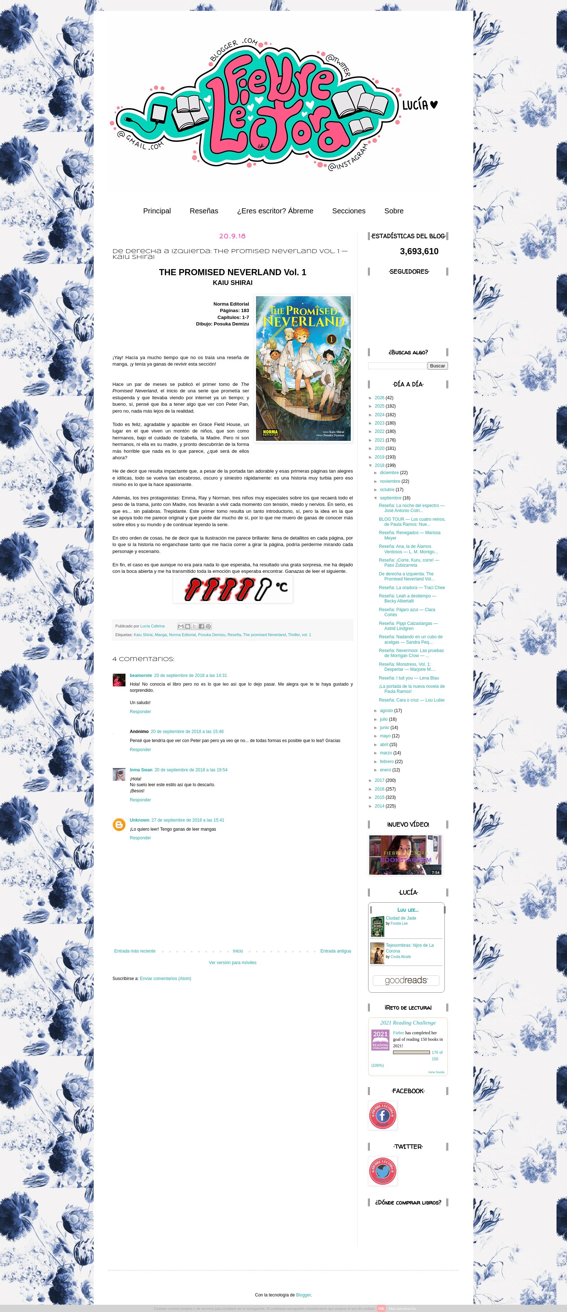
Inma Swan (141, 769)
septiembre (391, 497)
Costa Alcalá (401, 957)
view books (436, 1072)
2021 (380, 440)
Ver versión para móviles (232, 962)
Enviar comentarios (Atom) (165, 978)
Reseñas (204, 211)
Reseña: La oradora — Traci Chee (412, 587)
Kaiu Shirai (143, 634)
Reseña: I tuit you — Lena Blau (409, 678)
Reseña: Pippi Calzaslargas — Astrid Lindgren (408, 626)
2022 (380, 431)
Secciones (349, 211)
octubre (388, 489)
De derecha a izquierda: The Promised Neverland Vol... (407, 576)
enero (386, 769)
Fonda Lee (399, 923)
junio (385, 727)
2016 (380, 789)
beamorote (141, 675)
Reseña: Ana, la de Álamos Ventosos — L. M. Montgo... (408, 549)
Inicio (238, 951)
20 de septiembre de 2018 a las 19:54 (191, 769)
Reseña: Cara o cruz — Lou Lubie (411, 700)
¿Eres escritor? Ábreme (275, 211)
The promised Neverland (264, 634)
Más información (402, 1308)
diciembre (390, 472)
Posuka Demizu (212, 634)
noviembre (390, 481)
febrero (387, 761)
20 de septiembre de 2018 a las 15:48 (187, 731)
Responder (140, 711)
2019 (380, 457)
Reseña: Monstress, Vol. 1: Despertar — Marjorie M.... (407, 667)
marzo (386, 752)
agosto (387, 710)
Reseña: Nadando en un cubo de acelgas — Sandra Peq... (411, 639)
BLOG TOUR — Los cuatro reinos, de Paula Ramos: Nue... (412, 522)
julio (384, 719)
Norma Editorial (182, 634)
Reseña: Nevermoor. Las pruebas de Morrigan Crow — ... (411, 653)
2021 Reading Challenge (408, 1022)
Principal (157, 211)
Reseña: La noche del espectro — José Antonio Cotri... (411, 508)
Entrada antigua (335, 951)
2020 (380, 448)
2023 (380, 423)
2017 (380, 780)
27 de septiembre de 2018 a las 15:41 (188, 820)
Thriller (293, 634)
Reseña (234, 634)
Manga (161, 634)
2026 (380, 397)
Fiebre (398, 1032)
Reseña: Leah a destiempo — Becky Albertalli (407, 598)
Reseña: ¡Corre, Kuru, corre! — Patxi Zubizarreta (409, 563)
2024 (380, 414)
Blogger (303, 1295)
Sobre (394, 211)
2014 (380, 806)
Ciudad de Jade (401, 918)
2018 (380, 465)
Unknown (139, 820)
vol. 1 (306, 634)
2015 (380, 797)
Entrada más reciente (134, 951)
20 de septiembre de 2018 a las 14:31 (190, 675)
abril (384, 744)
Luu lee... (407, 909)
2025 (380, 406)
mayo (386, 735)
